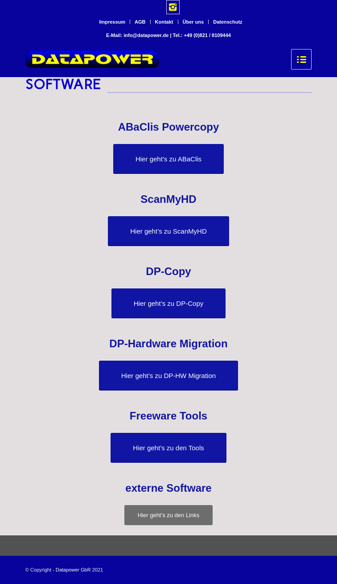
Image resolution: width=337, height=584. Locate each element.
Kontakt (164, 22)
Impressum (112, 22)
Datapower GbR (73, 569)
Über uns (193, 22)
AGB (140, 22)
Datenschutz (227, 22)
